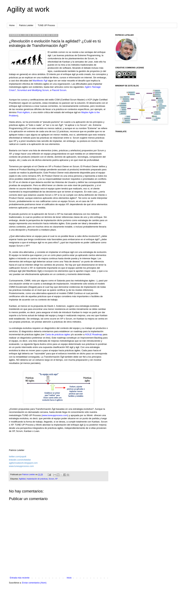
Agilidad (22, 479)
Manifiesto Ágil (40, 80)
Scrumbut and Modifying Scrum (33, 90)
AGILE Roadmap (93, 334)
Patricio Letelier (26, 25)
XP (56, 479)
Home (12, 25)
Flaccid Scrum (59, 90)
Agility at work (28, 9)
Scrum (51, 479)
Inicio (69, 578)
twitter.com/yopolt (17, 456)
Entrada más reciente (19, 578)
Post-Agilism (23, 112)
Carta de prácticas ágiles (57, 334)
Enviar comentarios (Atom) (34, 583)
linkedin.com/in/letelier (20, 459)
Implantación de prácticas (37, 479)
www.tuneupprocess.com (55, 415)
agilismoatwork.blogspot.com (23, 463)
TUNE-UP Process (46, 25)
